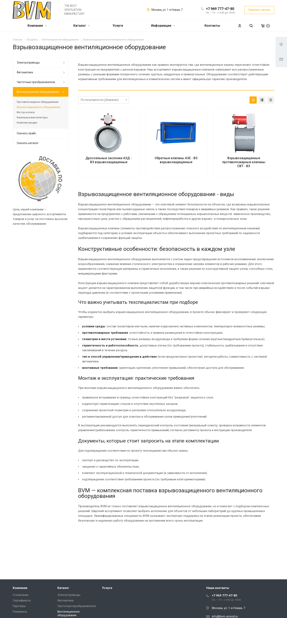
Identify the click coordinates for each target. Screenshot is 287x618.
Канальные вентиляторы (32, 117)
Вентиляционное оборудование (38, 91)
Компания (37, 25)
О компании (20, 594)
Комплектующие (27, 122)
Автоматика (25, 72)
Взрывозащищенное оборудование (38, 107)
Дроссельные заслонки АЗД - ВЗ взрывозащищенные (109, 160)
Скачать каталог (28, 143)
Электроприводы (28, 62)
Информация (163, 25)
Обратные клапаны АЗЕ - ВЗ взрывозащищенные (176, 160)
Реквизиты (20, 611)
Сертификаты (22, 600)
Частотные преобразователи (36, 82)
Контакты (212, 25)
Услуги (118, 25)
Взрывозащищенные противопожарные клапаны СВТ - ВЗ (243, 162)
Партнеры (19, 606)
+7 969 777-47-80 (220, 9)
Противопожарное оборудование (37, 101)
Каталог (81, 25)
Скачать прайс (26, 133)
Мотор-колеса (26, 112)
